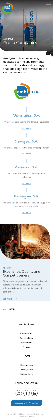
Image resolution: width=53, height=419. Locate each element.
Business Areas (26, 333)
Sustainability (26, 337)
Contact (26, 347)
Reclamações (26, 364)
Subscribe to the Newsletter (26, 403)
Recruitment (26, 342)
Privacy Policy (26, 369)
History (9, 309)
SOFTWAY (30, 416)
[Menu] (48, 6)
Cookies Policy (26, 374)
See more (10, 307)
